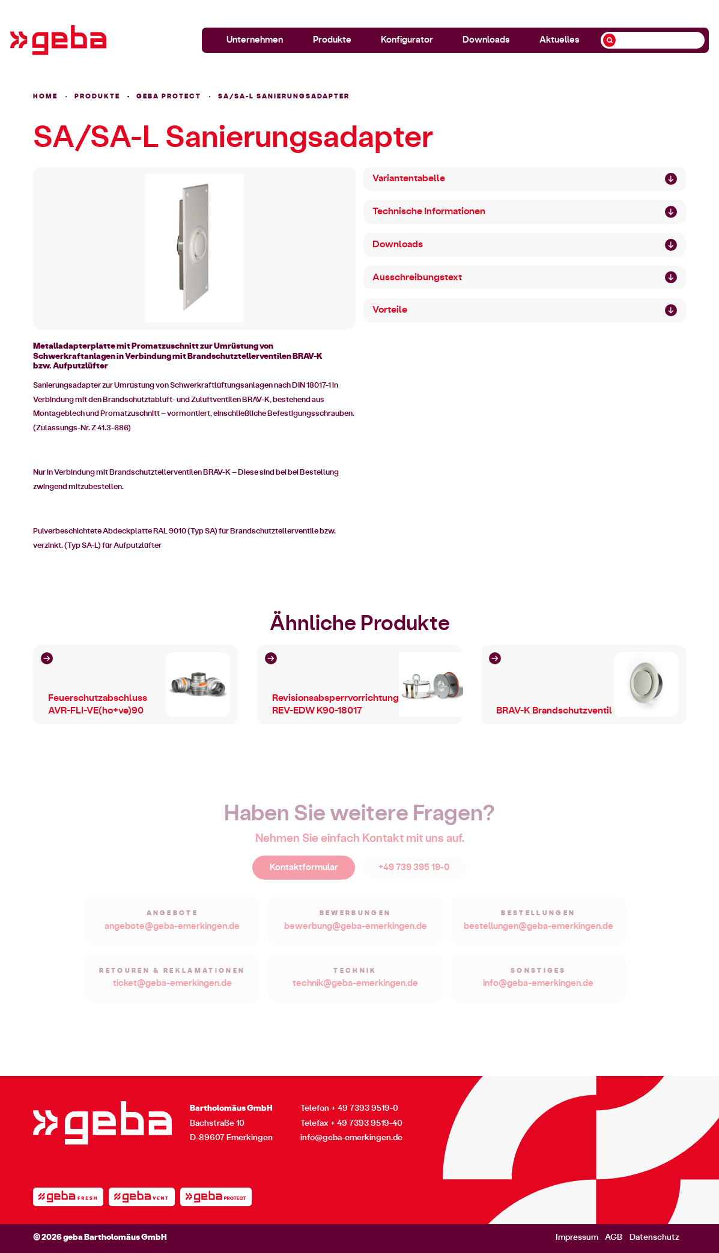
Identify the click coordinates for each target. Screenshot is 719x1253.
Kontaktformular (304, 872)
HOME (45, 97)
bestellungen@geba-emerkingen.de (538, 931)
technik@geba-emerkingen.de (355, 988)
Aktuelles (559, 39)
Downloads (486, 39)
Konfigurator (407, 39)
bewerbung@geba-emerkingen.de (355, 931)
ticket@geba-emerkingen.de (172, 988)
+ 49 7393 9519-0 (364, 1108)
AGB (613, 1237)
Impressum (577, 1237)
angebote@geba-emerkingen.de (172, 931)
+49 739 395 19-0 (414, 872)
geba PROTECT (168, 97)
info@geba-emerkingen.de (538, 988)
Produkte (332, 39)
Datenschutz (654, 1237)
